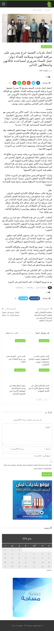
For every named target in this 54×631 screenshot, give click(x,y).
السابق (45, 399)
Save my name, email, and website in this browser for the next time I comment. (27, 467)
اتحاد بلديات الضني (41, 287)
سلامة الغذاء (29, 287)
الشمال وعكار (46, 47)
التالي (39, 399)
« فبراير (49, 570)
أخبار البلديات (44, 341)
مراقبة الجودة (19, 287)
